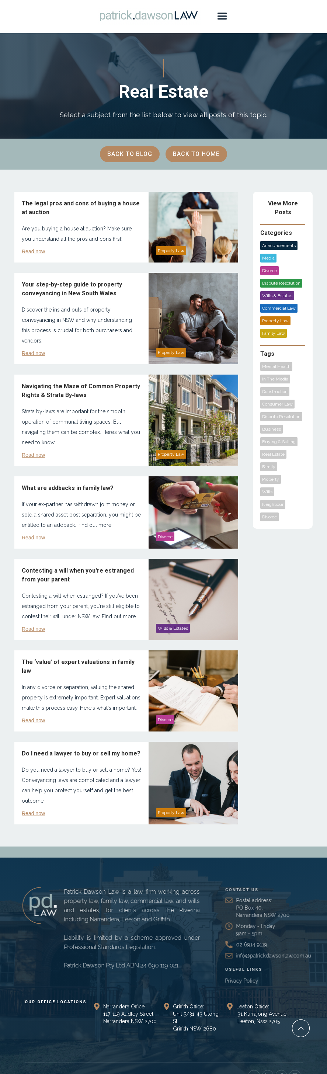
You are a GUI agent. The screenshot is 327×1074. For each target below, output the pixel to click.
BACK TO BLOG (129, 153)
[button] (222, 17)
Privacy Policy (254, 981)
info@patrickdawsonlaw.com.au (285, 956)
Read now (33, 251)
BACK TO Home (196, 153)
